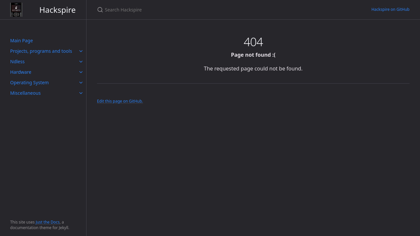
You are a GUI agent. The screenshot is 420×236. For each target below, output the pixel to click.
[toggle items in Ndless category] (81, 61)
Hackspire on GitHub (391, 9)
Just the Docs (48, 222)
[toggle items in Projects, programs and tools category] (81, 51)
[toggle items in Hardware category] (81, 72)
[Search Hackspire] (174, 9)
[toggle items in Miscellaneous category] (81, 93)
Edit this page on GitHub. (120, 101)
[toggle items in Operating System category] (81, 82)
